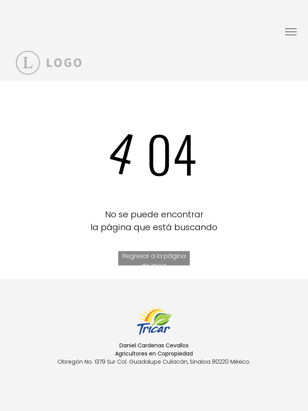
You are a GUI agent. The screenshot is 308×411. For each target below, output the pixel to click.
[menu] (291, 32)
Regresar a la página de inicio (154, 258)
